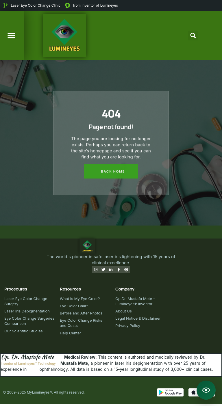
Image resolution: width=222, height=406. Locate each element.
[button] (11, 35)
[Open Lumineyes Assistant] (206, 390)
